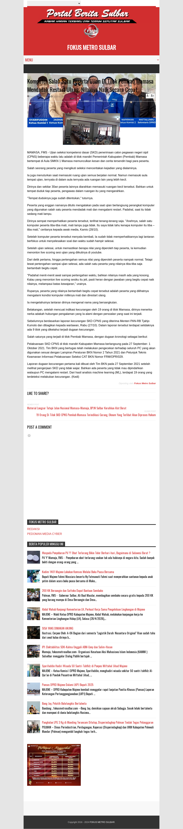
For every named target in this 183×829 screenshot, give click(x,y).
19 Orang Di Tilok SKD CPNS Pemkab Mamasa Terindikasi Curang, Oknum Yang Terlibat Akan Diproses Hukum (96, 415)
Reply (32, 96)
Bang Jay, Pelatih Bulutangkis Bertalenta (64, 703)
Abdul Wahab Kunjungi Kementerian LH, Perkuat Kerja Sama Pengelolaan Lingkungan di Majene (93, 609)
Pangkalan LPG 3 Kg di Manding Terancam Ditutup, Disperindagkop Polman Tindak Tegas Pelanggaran (97, 722)
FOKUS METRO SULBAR (91, 47)
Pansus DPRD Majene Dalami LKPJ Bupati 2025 (67, 685)
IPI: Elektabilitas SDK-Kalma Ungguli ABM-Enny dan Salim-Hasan (77, 647)
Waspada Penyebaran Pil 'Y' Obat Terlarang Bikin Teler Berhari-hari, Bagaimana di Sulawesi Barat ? (96, 553)
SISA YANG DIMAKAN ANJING (57, 628)
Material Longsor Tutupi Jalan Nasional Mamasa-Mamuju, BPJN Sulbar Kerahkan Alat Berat (76, 408)
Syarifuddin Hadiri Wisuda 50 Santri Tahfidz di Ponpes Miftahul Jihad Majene (84, 666)
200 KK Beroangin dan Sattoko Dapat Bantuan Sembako (72, 590)
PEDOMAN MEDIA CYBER (44, 533)
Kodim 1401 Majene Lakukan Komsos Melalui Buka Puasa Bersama (78, 572)
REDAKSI (33, 529)
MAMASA (44, 96)
